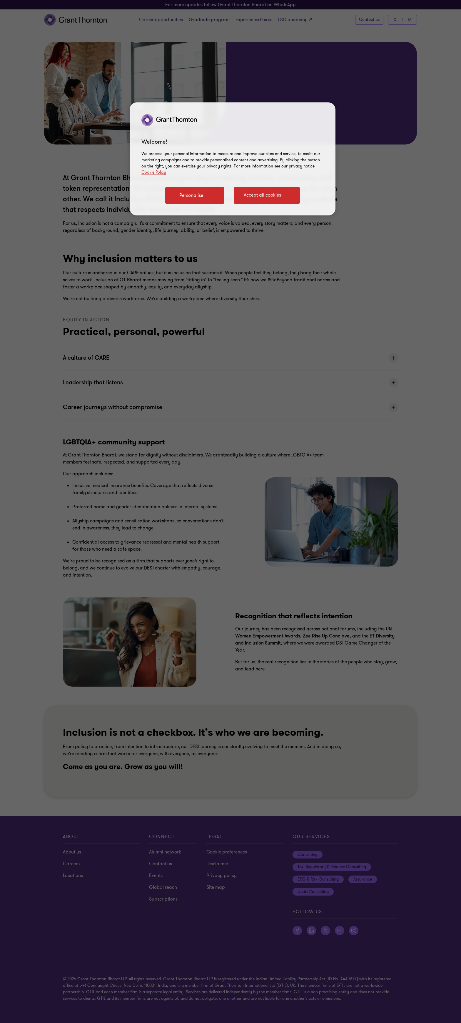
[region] (232, 158)
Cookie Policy (153, 172)
